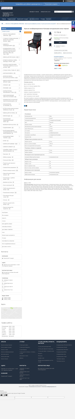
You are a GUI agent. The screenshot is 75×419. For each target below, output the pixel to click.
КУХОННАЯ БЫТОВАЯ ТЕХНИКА (8, 137)
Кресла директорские (6, 347)
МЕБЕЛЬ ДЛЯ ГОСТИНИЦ (9, 112)
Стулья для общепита (25, 347)
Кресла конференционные (7, 351)
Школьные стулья (24, 355)
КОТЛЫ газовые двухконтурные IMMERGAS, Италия (10, 109)
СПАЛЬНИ (5, 84)
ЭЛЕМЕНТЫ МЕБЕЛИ (8, 146)
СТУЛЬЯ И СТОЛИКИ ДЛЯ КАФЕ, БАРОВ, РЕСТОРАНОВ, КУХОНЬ (10, 40)
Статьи (3, 220)
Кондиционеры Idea (61, 354)
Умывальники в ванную (8, 192)
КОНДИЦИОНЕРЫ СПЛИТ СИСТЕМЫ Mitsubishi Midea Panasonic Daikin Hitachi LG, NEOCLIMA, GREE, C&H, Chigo (9, 51)
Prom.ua (44, 385)
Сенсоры (5, 199)
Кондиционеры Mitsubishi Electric (64, 345)
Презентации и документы (8, 235)
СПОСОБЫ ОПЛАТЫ (6, 226)
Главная (4, 19)
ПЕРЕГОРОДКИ (6, 115)
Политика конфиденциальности (49, 386)
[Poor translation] (5, 395)
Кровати (40, 353)
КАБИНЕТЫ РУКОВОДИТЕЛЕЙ (7, 45)
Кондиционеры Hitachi (62, 347)
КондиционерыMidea (62, 351)
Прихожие (5, 154)
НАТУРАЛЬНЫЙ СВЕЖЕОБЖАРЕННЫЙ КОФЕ (8, 120)
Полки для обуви (7, 160)
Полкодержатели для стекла (8, 196)
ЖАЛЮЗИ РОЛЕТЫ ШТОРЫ (9, 124)
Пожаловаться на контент (35, 386)
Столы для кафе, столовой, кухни (46, 351)
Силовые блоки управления (9, 167)
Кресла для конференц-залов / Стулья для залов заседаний (40, 23)
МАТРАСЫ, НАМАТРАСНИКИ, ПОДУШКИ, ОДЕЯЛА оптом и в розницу (10, 66)
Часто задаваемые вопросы (8, 243)
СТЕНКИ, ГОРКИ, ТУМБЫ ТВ (9, 70)
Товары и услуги (11, 19)
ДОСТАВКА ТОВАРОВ (7, 229)
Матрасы (40, 355)
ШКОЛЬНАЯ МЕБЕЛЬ (8, 73)
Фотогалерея (5, 215)
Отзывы (43, 19)
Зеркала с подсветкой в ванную (8, 203)
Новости (4, 218)
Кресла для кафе (5, 356)
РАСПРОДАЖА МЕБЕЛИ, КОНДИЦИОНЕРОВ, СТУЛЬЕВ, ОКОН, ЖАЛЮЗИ (10, 132)
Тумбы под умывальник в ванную (9, 189)
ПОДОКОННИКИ (7, 127)
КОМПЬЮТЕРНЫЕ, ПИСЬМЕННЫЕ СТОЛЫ (8, 91)
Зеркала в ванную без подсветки (8, 208)
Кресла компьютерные (6, 345)
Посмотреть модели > (51, 4)
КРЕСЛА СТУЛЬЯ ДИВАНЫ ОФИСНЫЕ (15, 23)
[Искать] (73, 12)
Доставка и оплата (34, 19)
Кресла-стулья (4, 349)
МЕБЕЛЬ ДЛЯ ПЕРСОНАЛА (9, 57)
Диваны (21, 358)
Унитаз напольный (7, 185)
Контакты (48, 19)
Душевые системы (7, 182)
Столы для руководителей (44, 346)
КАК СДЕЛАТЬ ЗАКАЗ (7, 223)
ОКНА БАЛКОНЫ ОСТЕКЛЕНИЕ (7, 105)
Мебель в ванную (7, 157)
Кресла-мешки (4, 358)
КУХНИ (4, 140)
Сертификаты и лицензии (8, 240)
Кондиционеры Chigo (62, 356)
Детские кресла (5, 354)
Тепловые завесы (61, 358)
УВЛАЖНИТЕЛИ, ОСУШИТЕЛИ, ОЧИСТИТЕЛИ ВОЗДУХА (10, 100)
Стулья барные (23, 349)
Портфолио (5, 212)
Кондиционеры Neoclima (62, 349)
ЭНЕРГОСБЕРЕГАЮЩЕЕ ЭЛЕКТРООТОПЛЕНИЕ (8, 96)
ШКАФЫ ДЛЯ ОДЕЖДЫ (8, 143)
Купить (60, 42)
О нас (3, 232)
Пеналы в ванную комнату (9, 170)
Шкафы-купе (41, 358)
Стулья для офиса (24, 345)
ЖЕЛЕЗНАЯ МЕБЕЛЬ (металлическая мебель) (9, 77)
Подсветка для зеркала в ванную (9, 164)
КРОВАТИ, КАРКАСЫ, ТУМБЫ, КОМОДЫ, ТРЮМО (10, 61)
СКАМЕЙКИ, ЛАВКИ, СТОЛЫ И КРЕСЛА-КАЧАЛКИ (10, 150)
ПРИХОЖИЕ (5, 87)
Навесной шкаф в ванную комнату (9, 174)
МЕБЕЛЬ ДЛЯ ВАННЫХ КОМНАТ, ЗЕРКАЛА (10, 81)
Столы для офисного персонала (45, 348)
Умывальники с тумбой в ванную (9, 178)
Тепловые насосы (61, 361)
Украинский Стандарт (22, 19)
